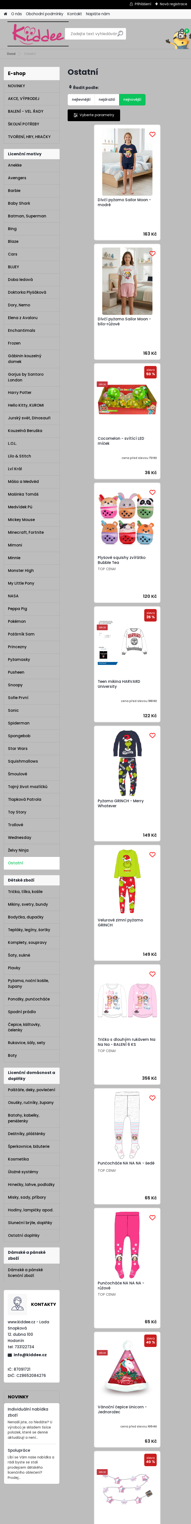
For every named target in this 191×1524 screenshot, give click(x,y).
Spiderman (19, 723)
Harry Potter (20, 392)
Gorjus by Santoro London (26, 377)
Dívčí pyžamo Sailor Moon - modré (92, 202)
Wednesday (19, 837)
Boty (12, 1055)
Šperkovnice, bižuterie (28, 1146)
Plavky (14, 968)
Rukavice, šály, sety (26, 1042)
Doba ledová (20, 279)
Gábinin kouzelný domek (24, 358)
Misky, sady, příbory (27, 1197)
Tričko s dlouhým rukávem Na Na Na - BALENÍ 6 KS (152, 567)
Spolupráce (19, 1450)
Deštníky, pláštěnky (26, 1133)
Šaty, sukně (19, 955)
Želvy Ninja (18, 850)
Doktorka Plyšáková (27, 292)
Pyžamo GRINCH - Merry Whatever (156, 445)
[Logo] (38, 33)
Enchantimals (21, 330)
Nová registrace (173, 3)
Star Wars (18, 748)
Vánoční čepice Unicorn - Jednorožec (96, 819)
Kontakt (74, 13)
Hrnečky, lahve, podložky (31, 1184)
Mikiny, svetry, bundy (28, 904)
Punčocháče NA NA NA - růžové (156, 694)
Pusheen (16, 672)
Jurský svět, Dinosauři (29, 418)
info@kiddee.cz (30, 1355)
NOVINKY (16, 86)
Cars (12, 254)
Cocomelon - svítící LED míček (96, 323)
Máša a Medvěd (23, 481)
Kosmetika (18, 1159)
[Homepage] (5, 14)
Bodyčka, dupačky (26, 917)
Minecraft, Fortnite (26, 532)
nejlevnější (81, 99)
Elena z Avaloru (23, 317)
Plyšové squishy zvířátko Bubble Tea (157, 322)
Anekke (15, 165)
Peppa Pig (17, 608)
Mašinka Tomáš (23, 494)
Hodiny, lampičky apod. (30, 1210)
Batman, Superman (27, 216)
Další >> (140, 875)
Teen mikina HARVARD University (94, 445)
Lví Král (15, 468)
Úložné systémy (23, 1171)
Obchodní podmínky (44, 13)
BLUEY (13, 266)
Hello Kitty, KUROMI (26, 405)
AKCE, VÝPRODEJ (24, 98)
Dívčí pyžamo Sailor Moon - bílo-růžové (152, 202)
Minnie (14, 557)
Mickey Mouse (21, 519)
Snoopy (15, 685)
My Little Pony (21, 583)
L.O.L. (12, 443)
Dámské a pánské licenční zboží (25, 1272)
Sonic (13, 710)
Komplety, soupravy (27, 942)
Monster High (21, 570)
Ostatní (15, 863)
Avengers (17, 177)
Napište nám (98, 13)
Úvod (11, 53)
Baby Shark (19, 203)
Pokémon (17, 621)
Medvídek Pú (20, 507)
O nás (16, 13)
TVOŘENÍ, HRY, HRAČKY (29, 136)
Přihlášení (143, 3)
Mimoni (15, 545)
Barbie (14, 190)
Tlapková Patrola (24, 799)
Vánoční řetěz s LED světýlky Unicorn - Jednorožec (152, 819)
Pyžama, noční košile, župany (28, 983)
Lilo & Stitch (19, 456)
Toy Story (17, 812)
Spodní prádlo (22, 1011)
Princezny (17, 646)
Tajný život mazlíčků (28, 786)
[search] (120, 35)
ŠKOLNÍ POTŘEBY (23, 124)
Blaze (13, 241)
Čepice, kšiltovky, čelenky (24, 1027)
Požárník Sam (21, 634)
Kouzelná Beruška (25, 430)
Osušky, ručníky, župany (31, 1102)
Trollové (15, 824)
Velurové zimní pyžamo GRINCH (95, 568)
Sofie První (18, 697)
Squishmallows (23, 761)
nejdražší (107, 99)
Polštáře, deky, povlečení (31, 1089)
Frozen (14, 343)
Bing (12, 228)
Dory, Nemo (19, 305)
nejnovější (132, 99)
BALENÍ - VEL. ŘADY (25, 111)
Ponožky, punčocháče (29, 999)
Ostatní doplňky (24, 1235)
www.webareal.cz (115, 1519)
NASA (13, 596)
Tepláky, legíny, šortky (29, 929)
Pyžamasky (19, 659)
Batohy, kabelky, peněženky (23, 1118)
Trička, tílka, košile (25, 891)
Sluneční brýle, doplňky (30, 1222)
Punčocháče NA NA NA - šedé (96, 694)
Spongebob (19, 735)
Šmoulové (17, 774)
